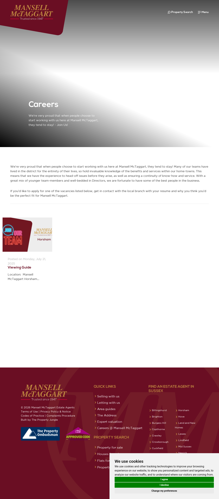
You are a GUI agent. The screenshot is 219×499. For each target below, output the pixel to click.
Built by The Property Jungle (39, 419)
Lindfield (183, 440)
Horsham (183, 410)
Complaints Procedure (61, 415)
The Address (107, 415)
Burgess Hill (159, 423)
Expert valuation (109, 421)
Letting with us (108, 402)
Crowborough (160, 442)
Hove (181, 416)
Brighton (157, 416)
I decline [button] (164, 485)
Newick (182, 452)
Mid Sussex (184, 446)
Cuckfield (157, 448)
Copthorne (158, 429)
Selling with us (108, 396)
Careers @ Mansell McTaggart (119, 428)
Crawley (157, 435)
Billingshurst (159, 410)
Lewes (182, 433)
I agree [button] (164, 479)
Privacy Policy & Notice (55, 411)
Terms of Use (29, 411)
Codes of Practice (32, 415)
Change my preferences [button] (164, 490)
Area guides (106, 409)
